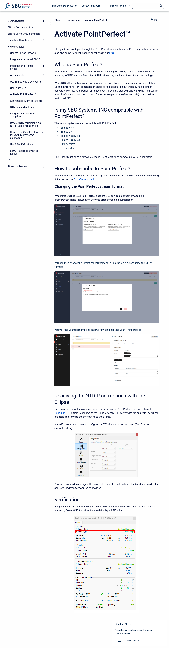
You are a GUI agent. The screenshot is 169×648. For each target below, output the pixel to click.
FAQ (10, 160)
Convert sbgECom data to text (26, 100)
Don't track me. (133, 640)
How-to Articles (16, 46)
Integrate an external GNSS (25, 59)
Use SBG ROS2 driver (22, 144)
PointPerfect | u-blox (85, 179)
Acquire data (17, 75)
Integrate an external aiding (21, 67)
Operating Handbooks (20, 40)
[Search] (148, 6)
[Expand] (43, 21)
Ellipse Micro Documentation (24, 33)
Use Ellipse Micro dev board (25, 81)
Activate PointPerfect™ (23, 94)
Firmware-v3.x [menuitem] (118, 5)
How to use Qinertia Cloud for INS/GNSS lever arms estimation (26, 135)
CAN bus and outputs (22, 107)
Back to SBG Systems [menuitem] (64, 5)
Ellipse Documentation (20, 27)
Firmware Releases (18, 166)
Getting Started (16, 20)
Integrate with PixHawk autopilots (23, 115)
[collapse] (43, 47)
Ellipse (57, 20)
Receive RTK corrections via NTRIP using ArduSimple (25, 124)
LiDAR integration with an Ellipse (24, 152)
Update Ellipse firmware (23, 53)
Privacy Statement (123, 633)
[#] (119, 641)
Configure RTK (18, 88)
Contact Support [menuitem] (91, 5)
